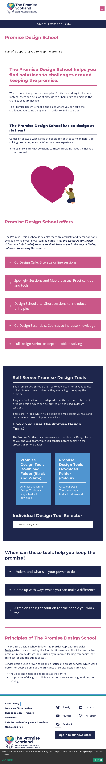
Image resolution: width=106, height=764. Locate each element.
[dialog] (53, 756)
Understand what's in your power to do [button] (44, 571)
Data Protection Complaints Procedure (26, 722)
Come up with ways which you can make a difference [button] (55, 589)
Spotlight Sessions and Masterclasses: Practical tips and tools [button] (53, 283)
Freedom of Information (18, 708)
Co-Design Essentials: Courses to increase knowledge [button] (54, 325)
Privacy (30, 713)
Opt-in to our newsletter (75, 735)
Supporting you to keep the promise (38, 51)
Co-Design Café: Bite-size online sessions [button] (45, 262)
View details (7, 760)
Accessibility (12, 703)
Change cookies (13, 713)
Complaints (11, 717)
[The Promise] (22, 8)
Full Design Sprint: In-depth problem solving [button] (48, 343)
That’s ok (98, 760)
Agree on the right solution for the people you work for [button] (54, 610)
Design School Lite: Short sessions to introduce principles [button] (50, 306)
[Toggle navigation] (102, 8)
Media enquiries (14, 727)
